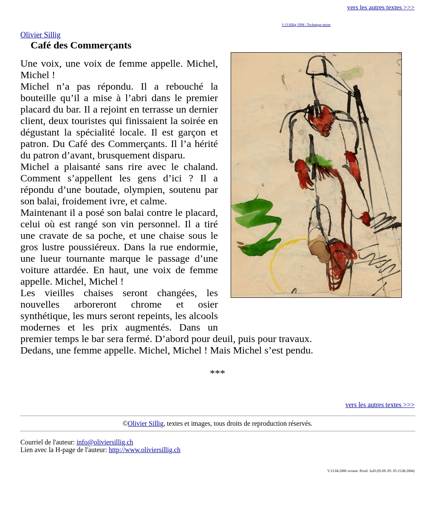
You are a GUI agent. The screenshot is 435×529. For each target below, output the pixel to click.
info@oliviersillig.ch (104, 442)
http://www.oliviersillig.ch (145, 449)
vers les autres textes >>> (381, 7)
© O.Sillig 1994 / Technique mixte (306, 25)
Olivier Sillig (40, 35)
